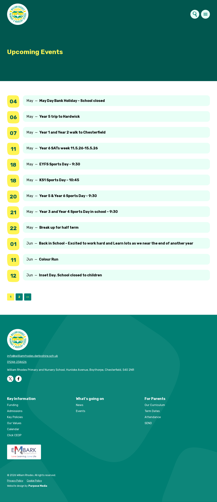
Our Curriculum (155, 405)
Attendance (153, 417)
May (65, 100)
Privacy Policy (15, 480)
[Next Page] (27, 297)
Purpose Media (37, 485)
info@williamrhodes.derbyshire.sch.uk (32, 356)
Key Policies (15, 417)
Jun (109, 243)
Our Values (14, 423)
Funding (12, 405)
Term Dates (152, 411)
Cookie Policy (34, 480)
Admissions (14, 411)
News (79, 405)
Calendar (13, 429)
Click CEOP (14, 435)
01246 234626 (17, 362)
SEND (148, 423)
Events (80, 411)
